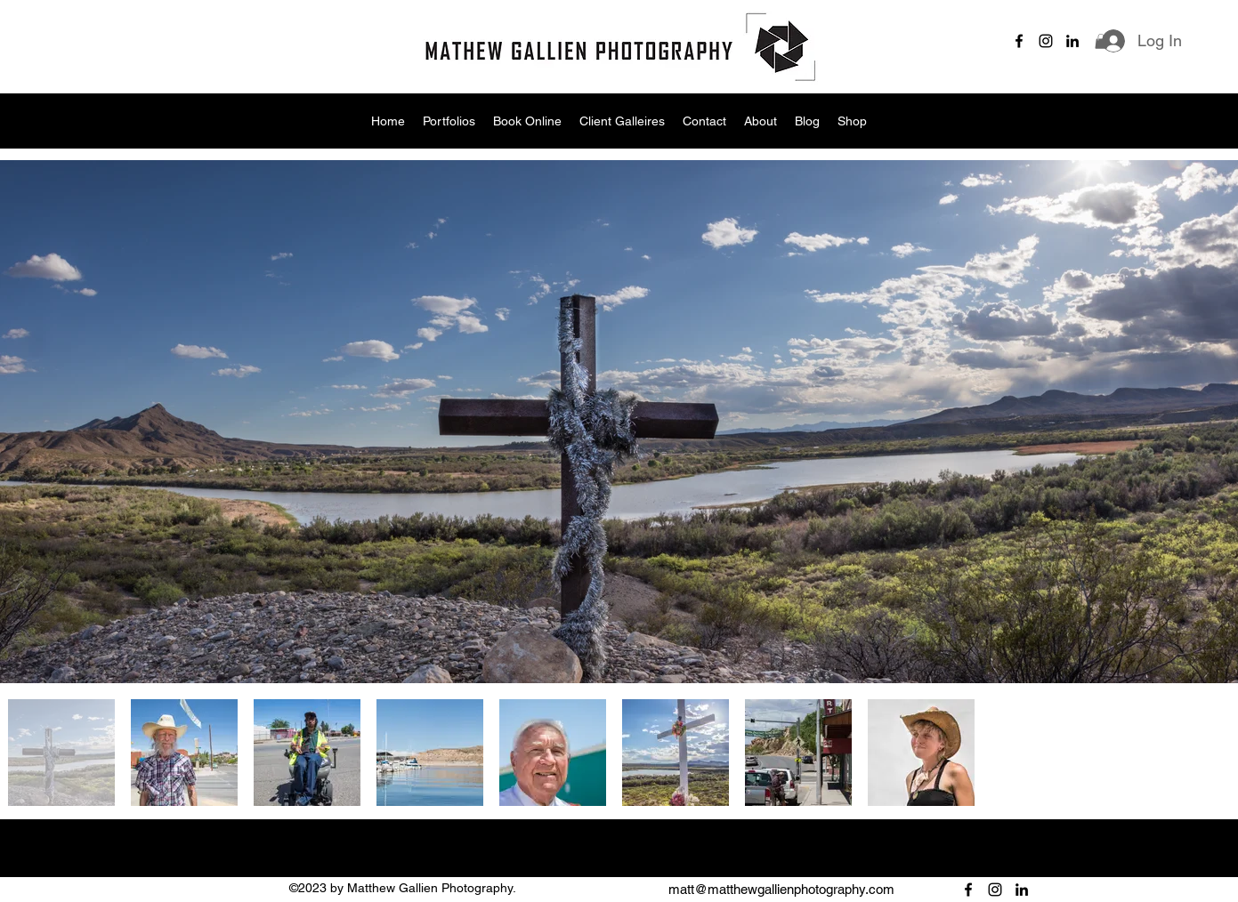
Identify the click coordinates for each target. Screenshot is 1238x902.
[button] (1101, 41)
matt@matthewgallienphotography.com (781, 889)
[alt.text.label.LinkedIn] (1072, 41)
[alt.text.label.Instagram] (1046, 41)
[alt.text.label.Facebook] (1019, 41)
